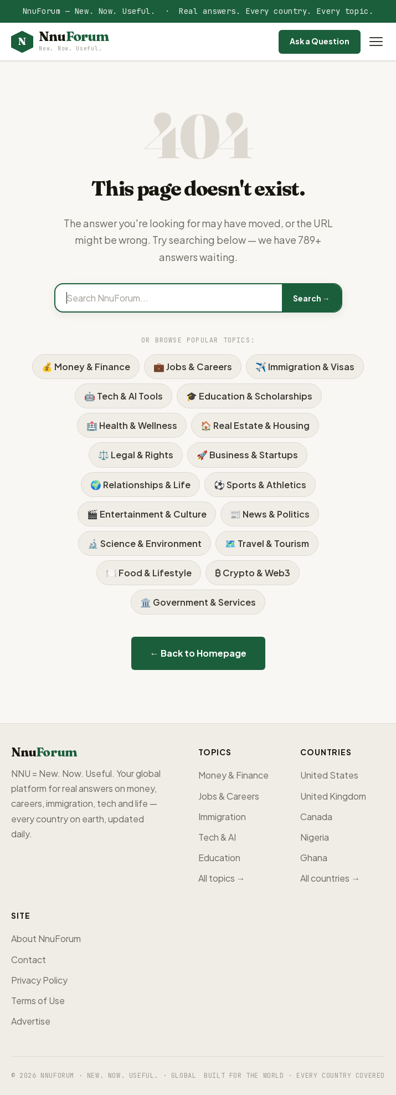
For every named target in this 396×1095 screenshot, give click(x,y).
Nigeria (314, 837)
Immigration (222, 816)
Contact (28, 959)
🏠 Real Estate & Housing (255, 425)
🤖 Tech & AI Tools (123, 396)
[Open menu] (376, 41)
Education (219, 857)
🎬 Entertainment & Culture (147, 514)
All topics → (221, 878)
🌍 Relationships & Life (140, 484)
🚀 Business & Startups (247, 454)
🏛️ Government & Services (198, 602)
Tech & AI (217, 837)
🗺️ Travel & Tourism (267, 543)
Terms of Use (38, 1000)
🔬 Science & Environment (145, 543)
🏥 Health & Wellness (131, 425)
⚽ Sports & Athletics (260, 484)
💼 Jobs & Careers (192, 366)
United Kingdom (333, 796)
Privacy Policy (39, 980)
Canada (316, 816)
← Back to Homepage (198, 653)
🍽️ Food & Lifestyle (149, 573)
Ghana (313, 857)
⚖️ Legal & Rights (135, 454)
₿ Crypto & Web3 (252, 573)
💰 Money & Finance (86, 366)
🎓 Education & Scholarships (249, 396)
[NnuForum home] (60, 42)
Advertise (30, 1021)
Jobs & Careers (228, 796)
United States (329, 775)
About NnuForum (46, 938)
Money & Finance (233, 775)
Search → (311, 298)
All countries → (330, 878)
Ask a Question (319, 41)
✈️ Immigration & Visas (304, 366)
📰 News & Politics (270, 514)
